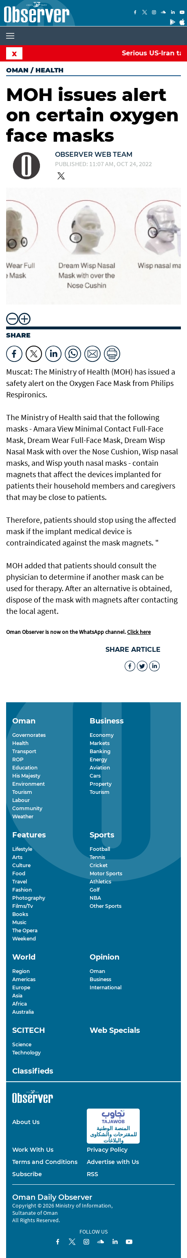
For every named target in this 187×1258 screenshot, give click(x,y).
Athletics (100, 882)
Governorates (29, 735)
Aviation (100, 768)
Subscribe (27, 1174)
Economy (102, 735)
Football (100, 849)
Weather (22, 816)
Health (20, 743)
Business (100, 979)
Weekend (24, 939)
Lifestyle (22, 849)
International (105, 987)
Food (18, 873)
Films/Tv (22, 906)
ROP (18, 759)
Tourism (22, 792)
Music (19, 922)
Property (101, 784)
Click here (139, 632)
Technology (26, 1053)
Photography (28, 898)
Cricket (99, 865)
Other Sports (105, 906)
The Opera (24, 930)
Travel (19, 882)
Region (21, 971)
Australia (23, 1012)
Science (21, 1044)
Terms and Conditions (44, 1162)
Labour (21, 800)
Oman (17, 70)
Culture (21, 865)
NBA (95, 898)
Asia (17, 996)
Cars (95, 776)
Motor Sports (106, 873)
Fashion (22, 890)
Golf (94, 890)
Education (24, 768)
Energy (98, 759)
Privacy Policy (107, 1149)
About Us (26, 1122)
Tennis (97, 857)
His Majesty (26, 776)
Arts (17, 857)
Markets (100, 743)
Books (20, 914)
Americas (23, 979)
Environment (28, 784)
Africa (19, 1004)
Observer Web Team (93, 154)
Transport (24, 751)
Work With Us (32, 1149)
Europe (21, 987)
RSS (92, 1174)
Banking (100, 751)
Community (27, 808)
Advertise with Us (113, 1162)
